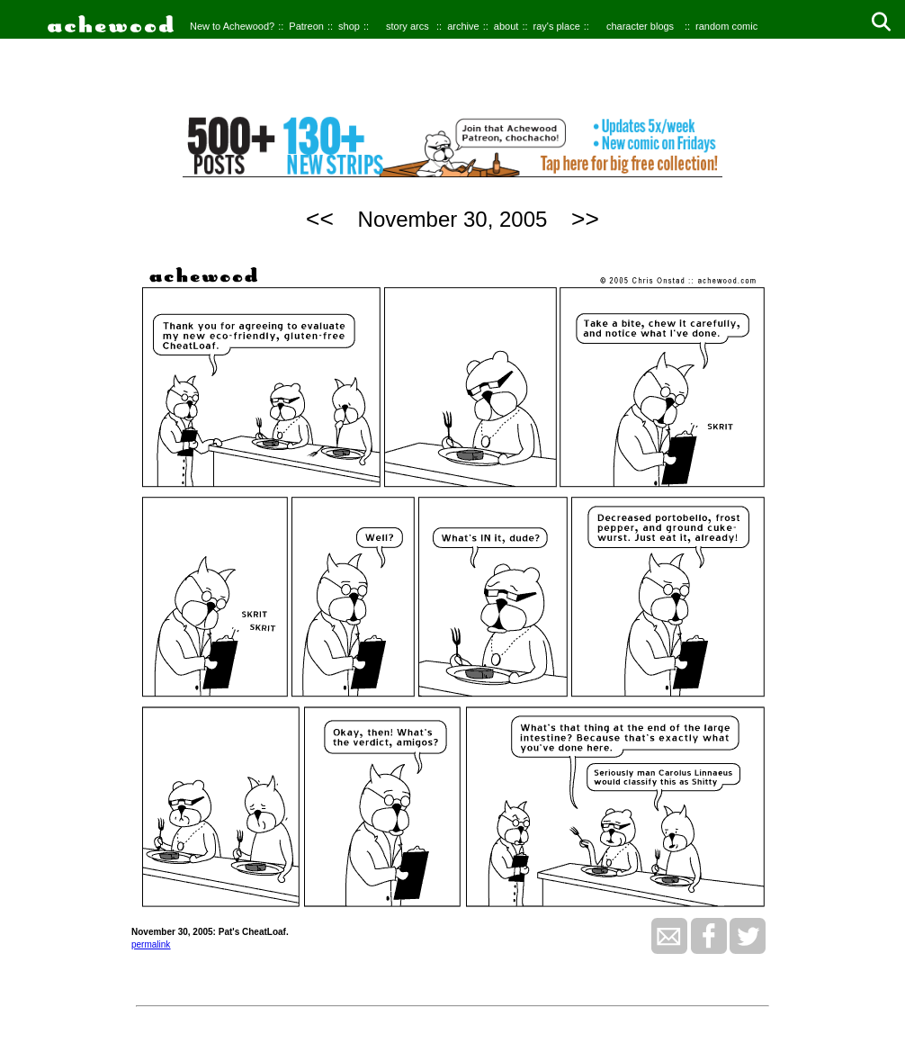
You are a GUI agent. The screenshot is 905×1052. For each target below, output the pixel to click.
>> (585, 218)
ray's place (556, 26)
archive (463, 26)
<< (320, 218)
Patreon (306, 26)
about (506, 26)
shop (349, 26)
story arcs (407, 26)
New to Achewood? (232, 26)
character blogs (640, 26)
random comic (726, 26)
